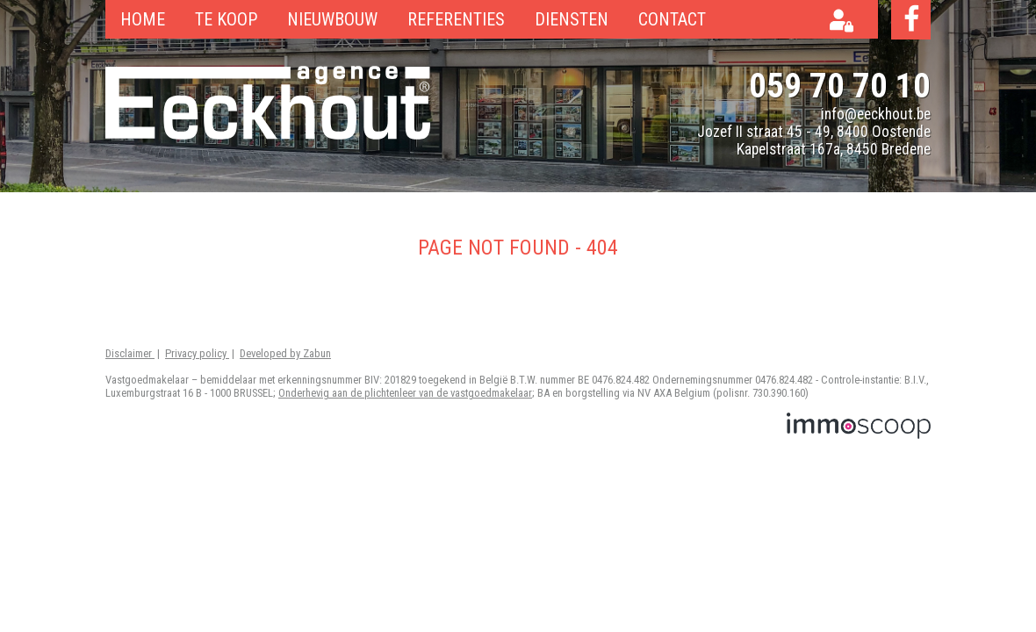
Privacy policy (197, 353)
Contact (672, 19)
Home (142, 19)
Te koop (226, 19)
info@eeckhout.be (876, 114)
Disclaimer (130, 353)
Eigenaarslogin (846, 23)
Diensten (571, 19)
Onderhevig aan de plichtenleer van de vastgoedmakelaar (405, 392)
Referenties (456, 19)
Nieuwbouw (332, 19)
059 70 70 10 (840, 85)
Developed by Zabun (285, 353)
